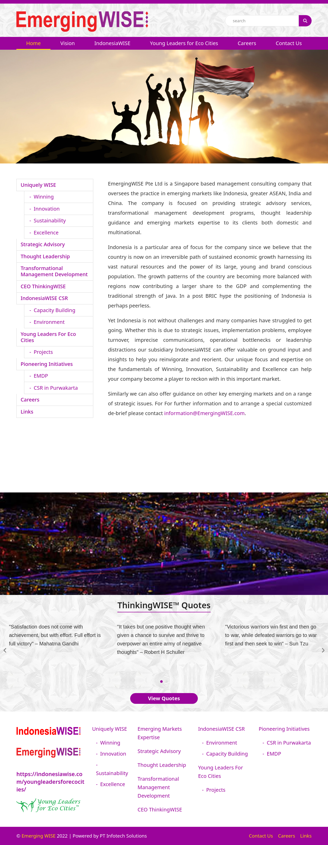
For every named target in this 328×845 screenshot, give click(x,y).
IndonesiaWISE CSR (44, 298)
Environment (49, 321)
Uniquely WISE (38, 184)
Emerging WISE (39, 835)
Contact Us (261, 835)
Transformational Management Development (54, 271)
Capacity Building (54, 310)
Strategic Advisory (42, 244)
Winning (44, 196)
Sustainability (50, 220)
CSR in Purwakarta (56, 387)
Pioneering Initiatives (46, 363)
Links (26, 411)
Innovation (46, 208)
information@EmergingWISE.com (204, 413)
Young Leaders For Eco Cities (48, 337)
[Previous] (5, 650)
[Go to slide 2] (166, 681)
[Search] (305, 20)
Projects (43, 351)
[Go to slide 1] (161, 681)
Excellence (46, 232)
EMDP (41, 375)
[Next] (323, 650)
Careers (29, 399)
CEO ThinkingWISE (43, 286)
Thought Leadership (45, 256)
